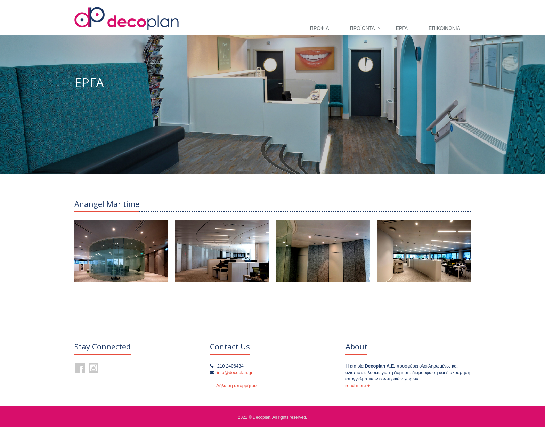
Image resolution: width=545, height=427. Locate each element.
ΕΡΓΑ (402, 28)
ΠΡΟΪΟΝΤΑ (362, 28)
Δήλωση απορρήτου (236, 385)
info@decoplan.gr (234, 372)
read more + (357, 385)
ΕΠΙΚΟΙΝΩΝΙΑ (444, 28)
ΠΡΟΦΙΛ (319, 28)
